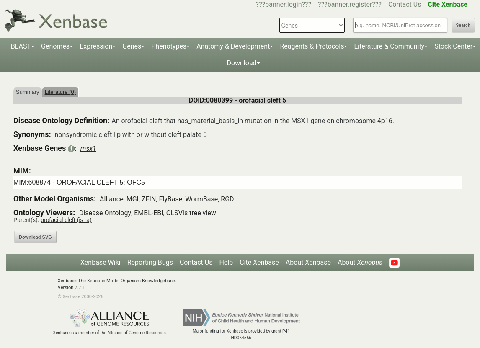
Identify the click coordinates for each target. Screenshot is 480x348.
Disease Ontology (105, 213)
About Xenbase (308, 262)
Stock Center (453, 46)
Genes (131, 46)
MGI (132, 199)
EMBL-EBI (148, 213)
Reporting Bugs (150, 262)
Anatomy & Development (233, 46)
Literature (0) (60, 92)
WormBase (201, 199)
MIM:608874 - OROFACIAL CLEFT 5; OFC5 (79, 182)
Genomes (55, 46)
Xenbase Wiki (100, 262)
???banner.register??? (350, 4)
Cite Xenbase (259, 262)
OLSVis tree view (191, 213)
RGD (227, 199)
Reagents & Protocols (312, 46)
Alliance (112, 199)
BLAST (21, 46)
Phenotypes (168, 46)
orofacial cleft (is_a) (66, 220)
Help (226, 262)
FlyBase (170, 199)
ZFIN (149, 199)
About (360, 262)
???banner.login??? (284, 4)
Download (241, 63)
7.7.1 (80, 287)
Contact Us (404, 4)
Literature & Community (389, 46)
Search (463, 25)
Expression (96, 46)
